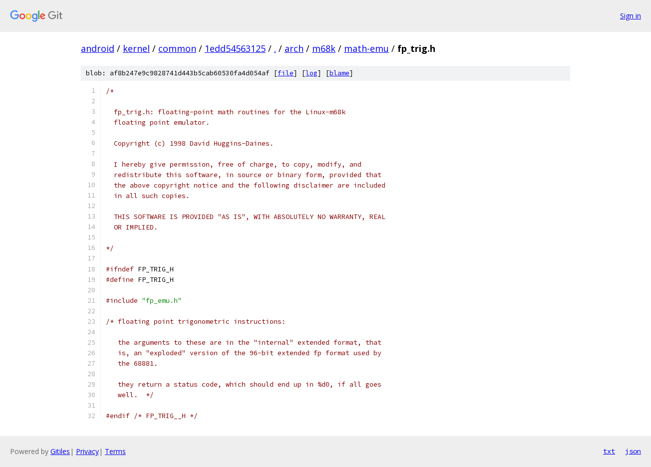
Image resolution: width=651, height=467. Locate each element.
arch (294, 48)
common (177, 48)
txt (609, 451)
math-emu (366, 48)
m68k (323, 48)
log (312, 73)
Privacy (87, 451)
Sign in (630, 15)
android (97, 48)
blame (339, 73)
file (286, 73)
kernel (136, 48)
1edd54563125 (235, 48)
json (633, 451)
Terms (115, 451)
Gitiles (60, 451)
